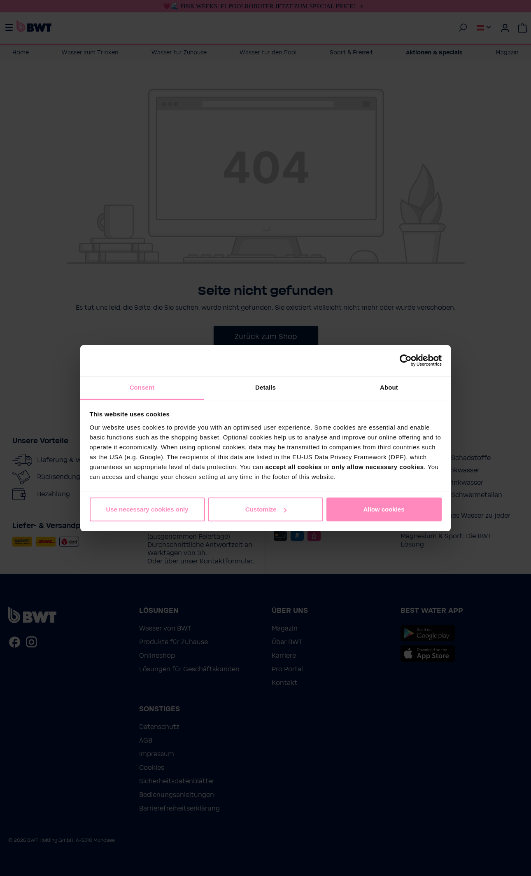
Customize (265, 509)
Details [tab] (265, 387)
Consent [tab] (142, 387)
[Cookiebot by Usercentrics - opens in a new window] (406, 360)
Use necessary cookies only (147, 509)
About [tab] (389, 387)
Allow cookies (383, 509)
